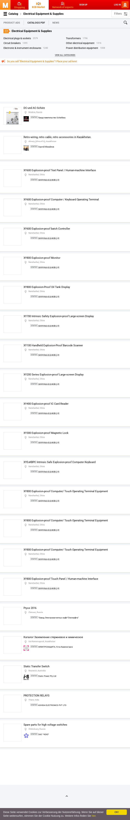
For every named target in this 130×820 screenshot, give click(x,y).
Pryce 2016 (30, 608)
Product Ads (12, 22)
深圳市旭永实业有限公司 (48, 180)
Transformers (73, 38)
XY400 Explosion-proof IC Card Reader (46, 403)
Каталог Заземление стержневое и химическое (53, 637)
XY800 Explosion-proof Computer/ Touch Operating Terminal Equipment (66, 491)
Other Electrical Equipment (80, 43)
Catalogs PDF (36, 22)
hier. (94, 815)
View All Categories (65, 55)
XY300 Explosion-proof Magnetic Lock (46, 433)
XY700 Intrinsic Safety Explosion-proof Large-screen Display (59, 316)
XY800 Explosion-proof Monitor (42, 257)
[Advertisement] (65, 83)
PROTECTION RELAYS (36, 695)
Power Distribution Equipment (82, 48)
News (55, 22)
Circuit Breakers (12, 43)
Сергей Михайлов (46, 147)
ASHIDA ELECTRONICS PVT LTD (52, 705)
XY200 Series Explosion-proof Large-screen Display (54, 374)
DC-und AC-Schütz (34, 108)
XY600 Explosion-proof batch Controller (47, 228)
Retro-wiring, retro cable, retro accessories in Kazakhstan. (57, 137)
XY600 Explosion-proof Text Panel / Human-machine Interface (60, 170)
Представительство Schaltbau (51, 118)
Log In (117, 5)
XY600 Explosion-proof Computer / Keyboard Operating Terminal (61, 199)
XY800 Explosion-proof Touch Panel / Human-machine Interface (61, 578)
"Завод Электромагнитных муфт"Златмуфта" (58, 618)
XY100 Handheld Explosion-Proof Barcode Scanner (53, 345)
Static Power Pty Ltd (47, 676)
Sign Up (83, 5)
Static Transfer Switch (36, 666)
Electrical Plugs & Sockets (17, 38)
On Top (65, 796)
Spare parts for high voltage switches (45, 724)
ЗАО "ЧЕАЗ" (43, 734)
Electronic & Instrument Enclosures (22, 48)
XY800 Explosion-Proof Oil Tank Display (47, 287)
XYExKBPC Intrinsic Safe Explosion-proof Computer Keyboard (60, 462)
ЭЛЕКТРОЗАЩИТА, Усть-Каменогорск (55, 647)
